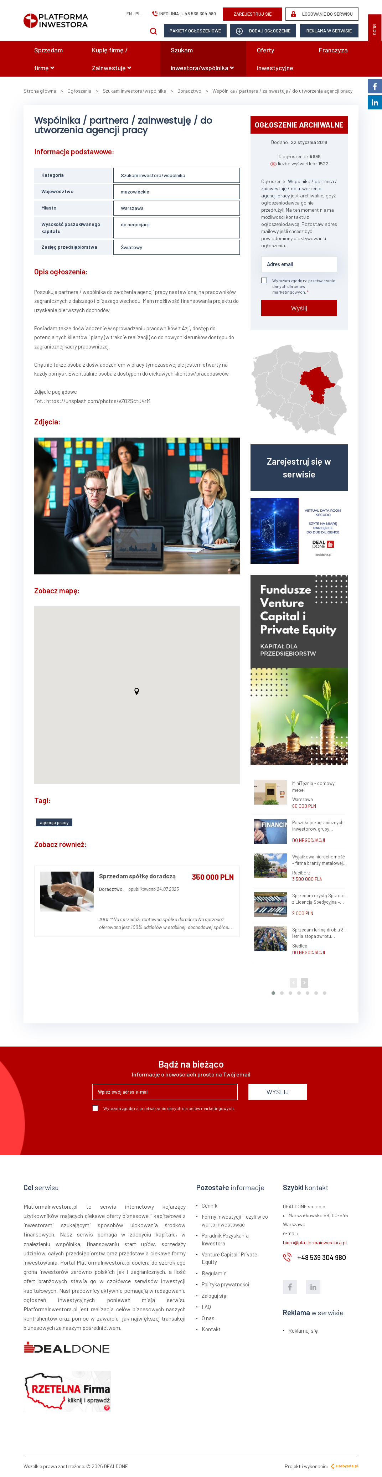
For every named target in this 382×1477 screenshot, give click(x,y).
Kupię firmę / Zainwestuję (111, 59)
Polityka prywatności (225, 1284)
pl (138, 13)
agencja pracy (54, 822)
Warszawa (132, 208)
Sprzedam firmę (48, 59)
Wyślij (299, 308)
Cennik (209, 1205)
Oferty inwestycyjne (275, 59)
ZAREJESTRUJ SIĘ (252, 14)
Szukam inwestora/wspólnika (202, 59)
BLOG (375, 29)
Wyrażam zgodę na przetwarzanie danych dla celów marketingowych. (298, 286)
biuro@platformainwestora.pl (315, 1242)
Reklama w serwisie (329, 30)
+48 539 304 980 (199, 13)
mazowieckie (135, 192)
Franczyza (333, 50)
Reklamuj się (303, 1330)
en (129, 13)
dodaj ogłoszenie (263, 31)
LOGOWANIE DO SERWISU (322, 14)
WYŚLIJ (278, 1092)
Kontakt (211, 1329)
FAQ (206, 1306)
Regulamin (214, 1273)
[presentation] (146, 1130)
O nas (208, 1318)
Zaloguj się (214, 1295)
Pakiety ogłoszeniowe (195, 30)
